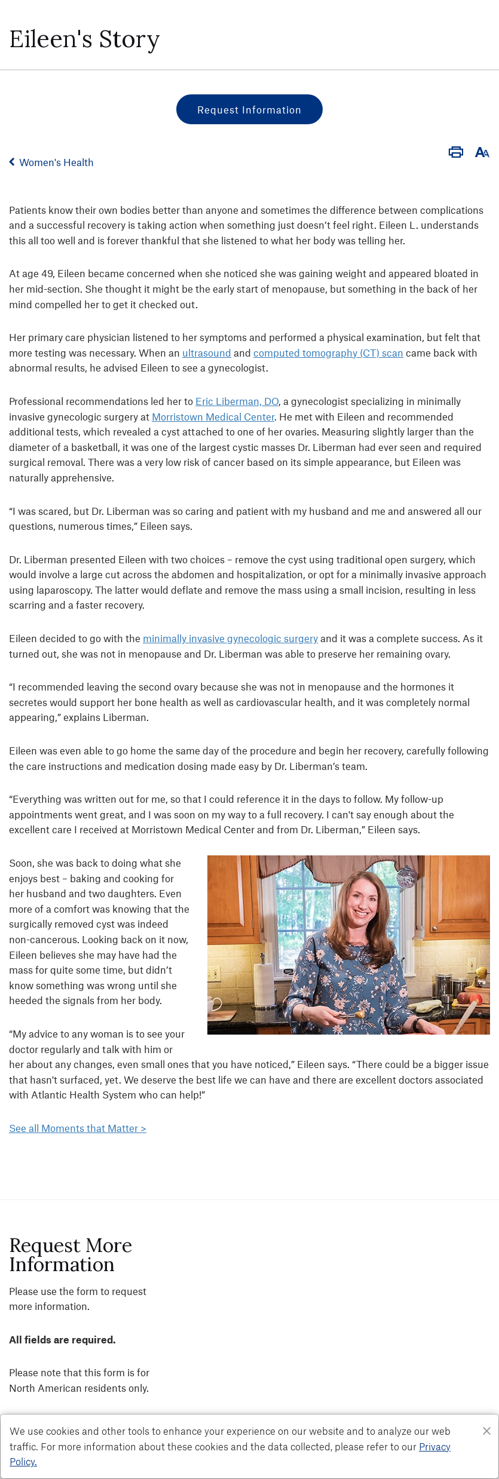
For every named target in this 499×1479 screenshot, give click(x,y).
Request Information (249, 109)
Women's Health (56, 162)
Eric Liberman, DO (236, 401)
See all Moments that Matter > (77, 1128)
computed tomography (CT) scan (328, 352)
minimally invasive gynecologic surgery (230, 638)
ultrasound (206, 352)
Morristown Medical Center (213, 416)
